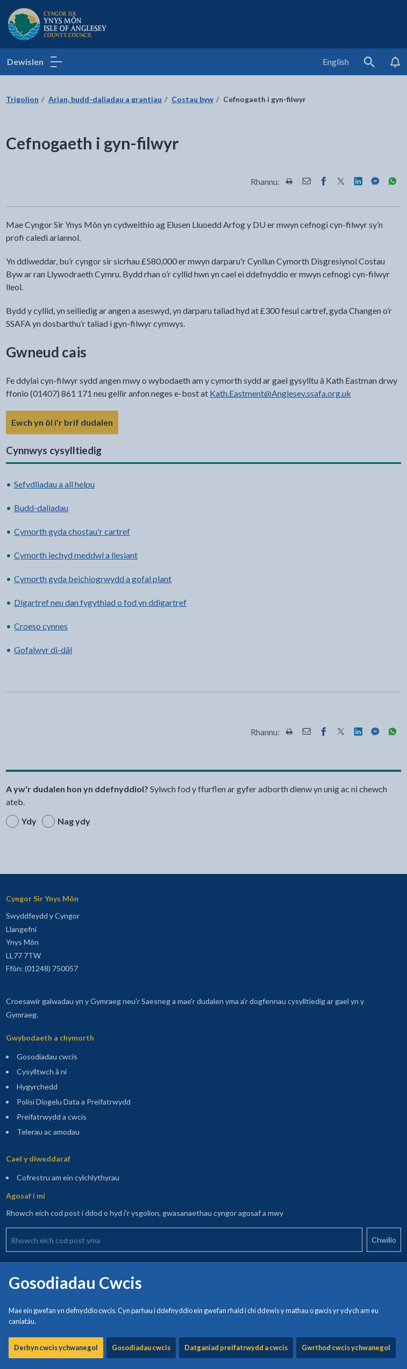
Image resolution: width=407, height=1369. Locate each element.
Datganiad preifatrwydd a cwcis (236, 365)
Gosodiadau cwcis (141, 365)
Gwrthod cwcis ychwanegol (346, 365)
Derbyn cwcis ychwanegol (56, 365)
